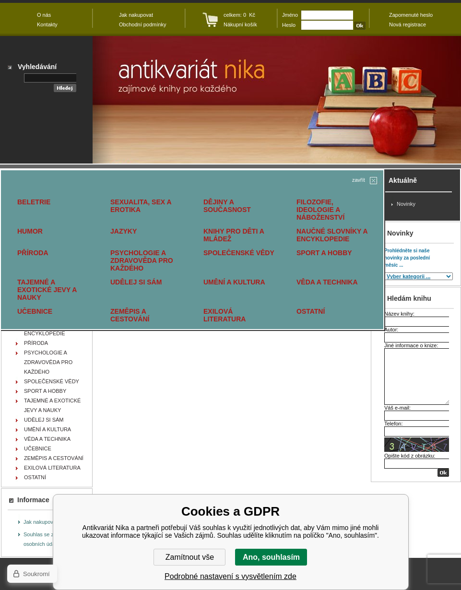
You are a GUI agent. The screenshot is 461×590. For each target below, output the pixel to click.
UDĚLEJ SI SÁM (136, 282)
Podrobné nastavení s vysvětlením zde (230, 576)
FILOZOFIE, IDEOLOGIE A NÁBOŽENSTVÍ (320, 209)
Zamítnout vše (189, 557)
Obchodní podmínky (142, 24)
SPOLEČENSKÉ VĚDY (238, 253)
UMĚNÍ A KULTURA (234, 282)
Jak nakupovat (41, 522)
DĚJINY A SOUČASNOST (227, 205)
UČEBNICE (34, 311)
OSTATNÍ (310, 311)
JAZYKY (123, 231)
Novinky (406, 204)
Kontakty (47, 24)
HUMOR (30, 231)
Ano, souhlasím (271, 557)
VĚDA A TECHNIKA (327, 282)
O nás (44, 15)
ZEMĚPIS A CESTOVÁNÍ (129, 315)
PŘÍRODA (32, 253)
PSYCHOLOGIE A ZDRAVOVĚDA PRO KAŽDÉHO (141, 260)
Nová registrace (407, 24)
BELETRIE (33, 202)
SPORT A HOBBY (324, 253)
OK (443, 473)
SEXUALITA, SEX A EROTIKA (140, 205)
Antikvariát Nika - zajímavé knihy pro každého (277, 100)
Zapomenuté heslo (411, 15)
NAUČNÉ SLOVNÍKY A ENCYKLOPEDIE (331, 235)
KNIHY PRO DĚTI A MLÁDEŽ (233, 235)
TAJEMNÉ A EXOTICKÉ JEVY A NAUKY (47, 289)
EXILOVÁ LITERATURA (224, 315)
